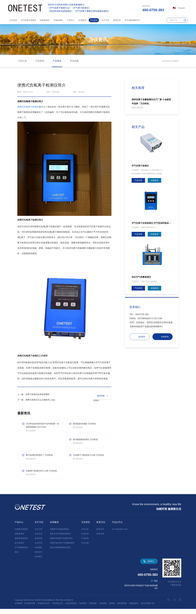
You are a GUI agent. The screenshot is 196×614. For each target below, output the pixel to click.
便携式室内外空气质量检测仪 (62, 548)
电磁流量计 (134, 608)
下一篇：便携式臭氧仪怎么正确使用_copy (37, 400)
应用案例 (82, 20)
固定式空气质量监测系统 (60, 539)
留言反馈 (100, 539)
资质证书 (38, 557)
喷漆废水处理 (43, 608)
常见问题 (74, 61)
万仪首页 (13, 20)
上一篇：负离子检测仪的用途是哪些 (34, 394)
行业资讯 (39, 61)
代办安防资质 (29, 608)
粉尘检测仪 (19, 548)
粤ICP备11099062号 (64, 605)
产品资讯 (57, 61)
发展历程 (38, 543)
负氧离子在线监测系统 (59, 534)
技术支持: (78, 605)
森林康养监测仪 (21, 543)
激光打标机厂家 (147, 608)
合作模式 (38, 562)
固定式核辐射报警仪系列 (60, 552)
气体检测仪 (58, 20)
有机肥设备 (122, 608)
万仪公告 (22, 61)
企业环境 (38, 548)
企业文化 (38, 539)
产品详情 (138, 180)
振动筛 (112, 608)
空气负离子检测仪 (28, 20)
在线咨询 (154, 180)
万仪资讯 (94, 20)
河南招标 (103, 608)
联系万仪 (117, 20)
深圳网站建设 (87, 605)
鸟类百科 (83, 608)
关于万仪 (105, 20)
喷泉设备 (93, 608)
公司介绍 (38, 534)
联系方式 (100, 534)
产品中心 (70, 20)
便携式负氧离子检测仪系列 (61, 543)
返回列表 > (101, 396)
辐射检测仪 (44, 20)
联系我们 (150, 566)
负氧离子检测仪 (21, 534)
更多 (17, 557)
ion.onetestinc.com (120, 534)
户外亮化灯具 (57, 608)
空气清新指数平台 (132, 20)
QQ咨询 (141, 337)
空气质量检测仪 (21, 552)
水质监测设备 (71, 608)
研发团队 (38, 552)
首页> (168, 61)
